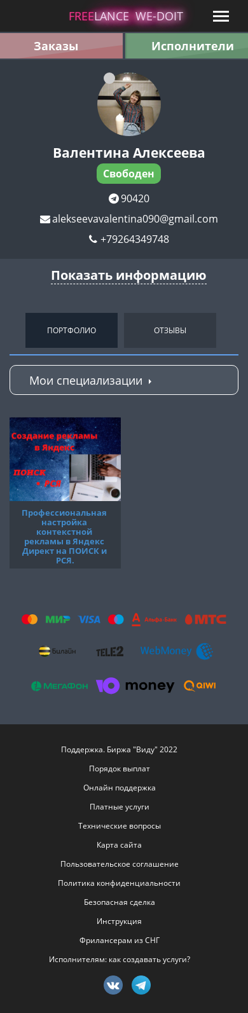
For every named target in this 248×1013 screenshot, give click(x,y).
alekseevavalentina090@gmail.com (135, 219)
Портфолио (71, 330)
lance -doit (126, 16)
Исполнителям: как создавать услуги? (119, 959)
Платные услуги (119, 806)
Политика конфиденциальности (119, 883)
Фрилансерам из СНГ (119, 940)
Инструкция (119, 921)
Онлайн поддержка (119, 787)
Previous (13, 330)
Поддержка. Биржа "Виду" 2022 (119, 749)
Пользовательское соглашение (119, 863)
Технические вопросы (119, 825)
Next (235, 330)
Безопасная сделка (119, 902)
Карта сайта (119, 844)
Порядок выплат (119, 768)
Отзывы (170, 330)
